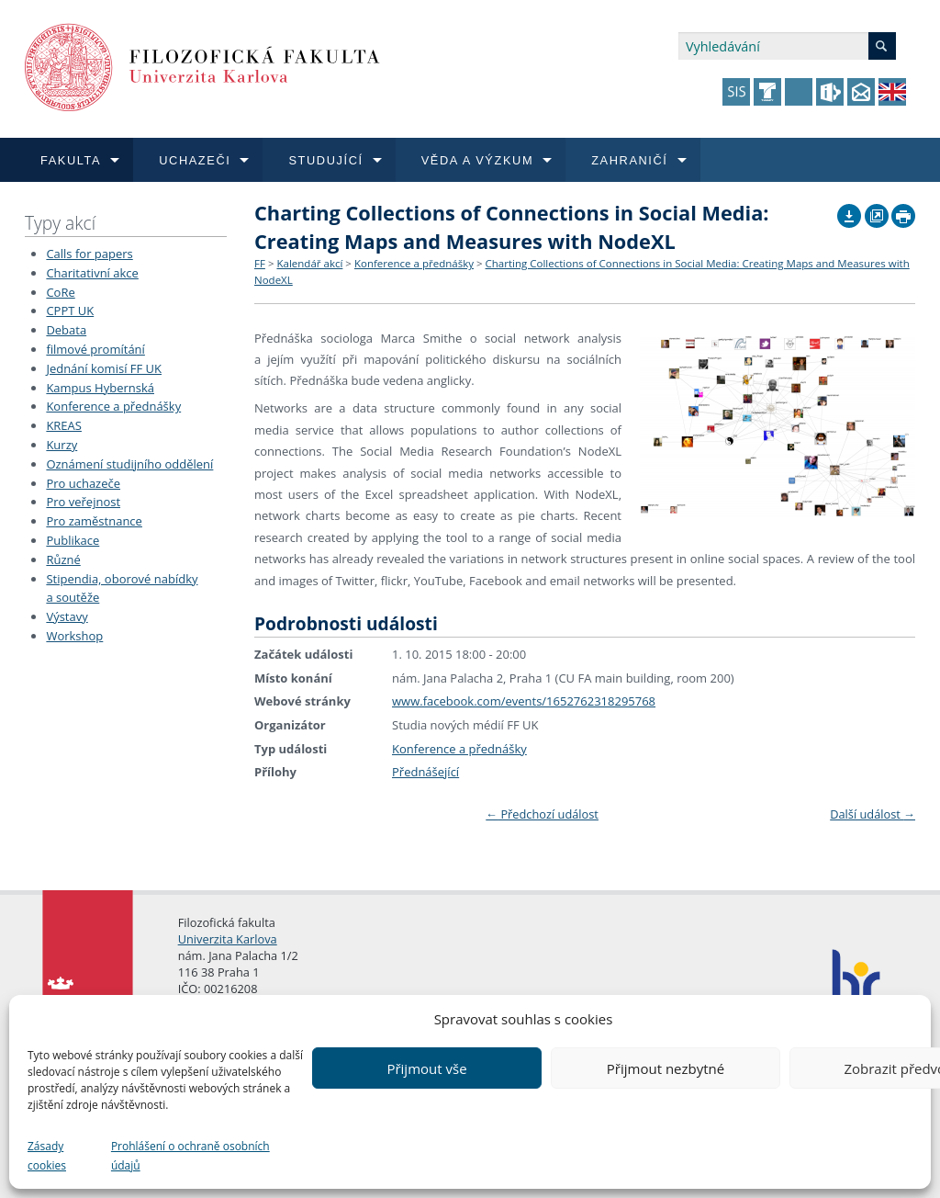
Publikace (72, 540)
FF (259, 263)
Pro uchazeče (83, 483)
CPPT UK (70, 310)
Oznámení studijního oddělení (129, 464)
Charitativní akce (92, 273)
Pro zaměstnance (94, 521)
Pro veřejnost (83, 501)
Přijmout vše (426, 1068)
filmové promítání (95, 349)
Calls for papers (89, 253)
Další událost (872, 814)
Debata (66, 330)
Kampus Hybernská (100, 387)
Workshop (74, 635)
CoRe (60, 292)
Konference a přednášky (113, 406)
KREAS (64, 425)
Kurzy (61, 444)
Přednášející (425, 771)
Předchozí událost (542, 814)
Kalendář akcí (309, 263)
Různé (63, 559)
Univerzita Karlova (227, 939)
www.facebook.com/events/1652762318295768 (523, 701)
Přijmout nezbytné (665, 1068)
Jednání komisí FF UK (104, 368)
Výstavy (66, 616)
